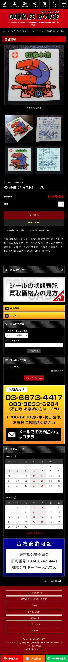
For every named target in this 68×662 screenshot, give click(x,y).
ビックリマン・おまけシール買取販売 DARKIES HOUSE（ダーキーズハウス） (34, 644)
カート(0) (44, 4)
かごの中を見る (34, 378)
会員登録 (25, 4)
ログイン (35, 4)
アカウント (15, 4)
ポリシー (34, 630)
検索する (34, 351)
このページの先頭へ (50, 581)
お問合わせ (34, 618)
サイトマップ (34, 624)
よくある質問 (34, 612)
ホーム (6, 31)
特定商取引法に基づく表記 (34, 599)
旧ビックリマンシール (24, 31)
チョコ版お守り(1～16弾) (51, 31)
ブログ (5, 4)
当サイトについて (34, 593)
